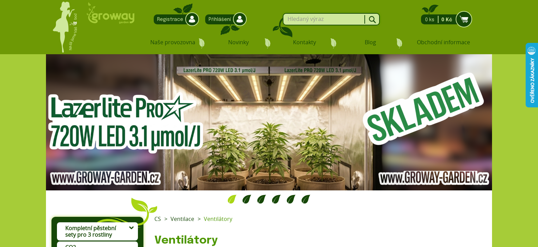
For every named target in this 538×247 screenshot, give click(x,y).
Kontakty (304, 42)
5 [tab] (291, 199)
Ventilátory (218, 219)
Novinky (238, 42)
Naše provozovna (172, 42)
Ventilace (182, 219)
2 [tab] (246, 199)
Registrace (174, 19)
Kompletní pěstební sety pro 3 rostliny (90, 231)
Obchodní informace (443, 42)
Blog (370, 42)
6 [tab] (306, 199)
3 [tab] (261, 199)
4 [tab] (276, 199)
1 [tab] (232, 199)
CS (157, 219)
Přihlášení (224, 19)
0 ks (444, 19)
